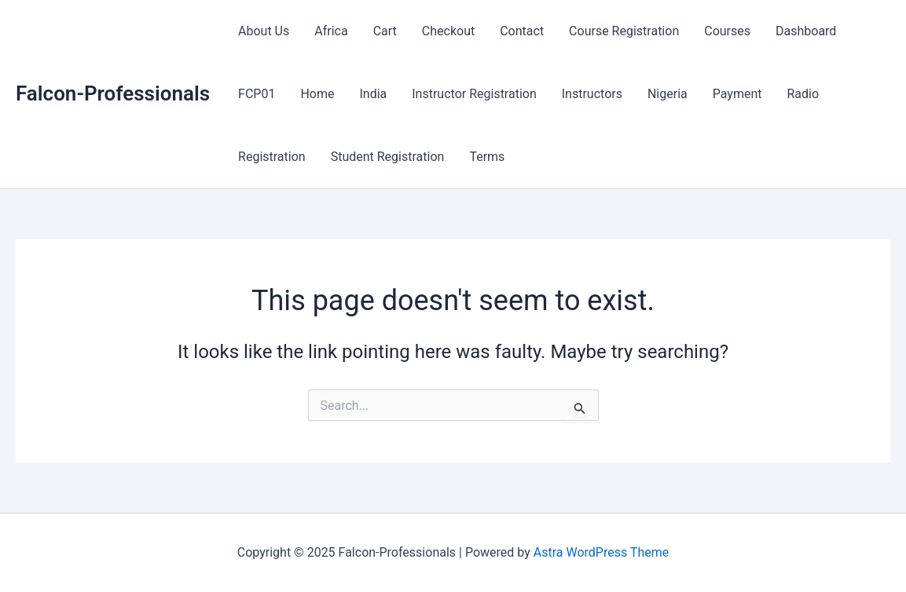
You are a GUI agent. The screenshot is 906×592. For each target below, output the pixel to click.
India (373, 93)
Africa (330, 31)
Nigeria (667, 93)
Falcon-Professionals (113, 93)
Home (317, 93)
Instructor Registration (474, 93)
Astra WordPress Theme (601, 552)
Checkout (448, 31)
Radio (803, 93)
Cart (385, 31)
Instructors (592, 93)
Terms (486, 156)
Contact (522, 31)
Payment (737, 93)
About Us (263, 31)
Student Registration (388, 156)
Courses (727, 31)
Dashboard (806, 31)
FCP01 (256, 93)
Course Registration (624, 31)
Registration (272, 156)
